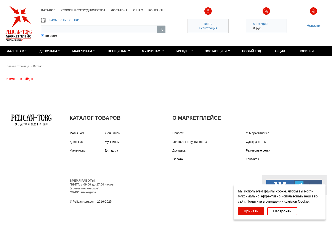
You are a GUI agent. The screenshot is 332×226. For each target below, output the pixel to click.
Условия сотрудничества (189, 142)
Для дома (111, 150)
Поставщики (217, 51)
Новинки (306, 51)
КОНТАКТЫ (156, 10)
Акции (279, 51)
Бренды (184, 51)
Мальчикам (83, 51)
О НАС (138, 10)
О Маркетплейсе (257, 133)
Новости (313, 25)
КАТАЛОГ (48, 10)
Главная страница (17, 66)
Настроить (282, 211)
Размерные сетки (258, 150)
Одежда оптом (256, 142)
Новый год (251, 51)
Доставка (178, 150)
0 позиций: (260, 24)
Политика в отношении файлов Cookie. (278, 201)
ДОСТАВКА (119, 10)
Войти (208, 24)
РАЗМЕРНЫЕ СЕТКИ (60, 20)
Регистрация (208, 28)
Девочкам (50, 51)
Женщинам (118, 51)
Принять (251, 211)
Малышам (16, 51)
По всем (51, 35)
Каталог (38, 66)
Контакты (252, 159)
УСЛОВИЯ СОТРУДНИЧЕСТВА (83, 10)
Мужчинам (153, 51)
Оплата (177, 159)
